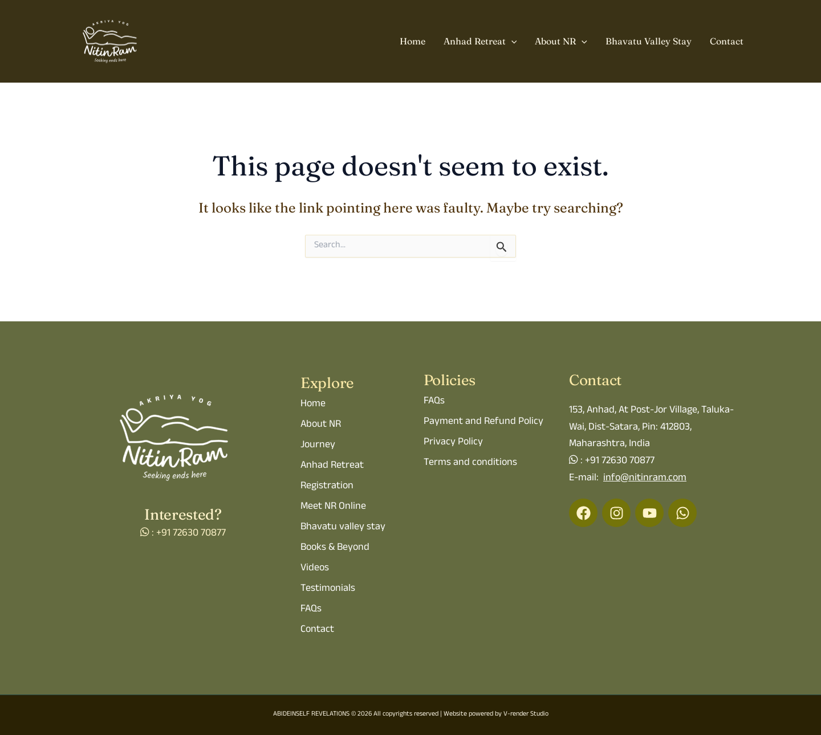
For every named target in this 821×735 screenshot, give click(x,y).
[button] (511, 41)
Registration (326, 486)
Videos (314, 568)
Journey (317, 445)
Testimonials (327, 589)
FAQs (311, 609)
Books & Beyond (334, 548)
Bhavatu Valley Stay (648, 41)
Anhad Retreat (480, 41)
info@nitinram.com (644, 478)
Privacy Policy (453, 442)
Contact (726, 41)
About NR (561, 41)
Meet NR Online (333, 507)
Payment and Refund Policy (483, 422)
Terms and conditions (470, 463)
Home (412, 41)
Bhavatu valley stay (342, 527)
